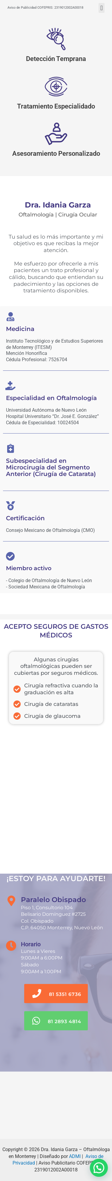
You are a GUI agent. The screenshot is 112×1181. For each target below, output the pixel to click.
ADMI (75, 1156)
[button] (101, 8)
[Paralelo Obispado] (56, 1105)
